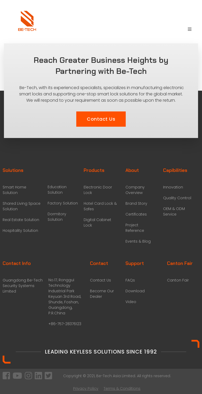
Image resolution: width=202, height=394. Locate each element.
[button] (101, 119)
